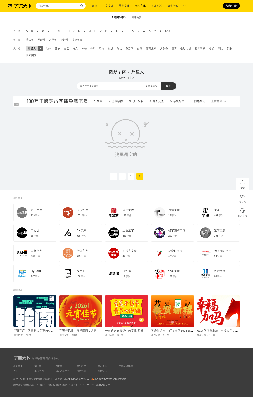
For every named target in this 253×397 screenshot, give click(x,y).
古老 (66, 48)
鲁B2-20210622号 (85, 384)
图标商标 (200, 48)
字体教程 (81, 366)
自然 (140, 48)
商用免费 (137, 17)
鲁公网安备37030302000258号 (110, 379)
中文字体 (108, 5)
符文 (75, 48)
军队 (220, 48)
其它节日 (77, 39)
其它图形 (31, 55)
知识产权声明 (62, 371)
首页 (94, 5)
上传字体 (39, 371)
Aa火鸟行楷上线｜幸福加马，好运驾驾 (222, 330)
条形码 (130, 48)
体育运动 (151, 48)
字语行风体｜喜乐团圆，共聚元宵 (81, 330)
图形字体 (140, 5)
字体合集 (102, 366)
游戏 (110, 48)
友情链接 (102, 371)
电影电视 (185, 48)
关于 (15, 371)
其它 (167, 30)
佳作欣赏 (18, 335)
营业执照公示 (103, 384)
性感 (211, 48)
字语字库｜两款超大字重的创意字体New (40, 330)
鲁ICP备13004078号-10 (76, 379)
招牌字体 (172, 5)
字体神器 (156, 5)
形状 (119, 48)
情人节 (30, 39)
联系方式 (81, 371)
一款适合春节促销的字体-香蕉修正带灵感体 (133, 330)
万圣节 (53, 39)
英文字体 (124, 5)
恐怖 (102, 48)
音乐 (229, 48)
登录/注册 (231, 5)
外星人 (32, 48)
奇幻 (93, 48)
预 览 (168, 86)
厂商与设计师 (126, 366)
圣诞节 (42, 39)
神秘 (84, 48)
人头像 (164, 48)
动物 (49, 48)
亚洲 (57, 48)
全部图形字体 (118, 17)
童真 (174, 48)
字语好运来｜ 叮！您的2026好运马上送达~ (179, 330)
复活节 (65, 39)
